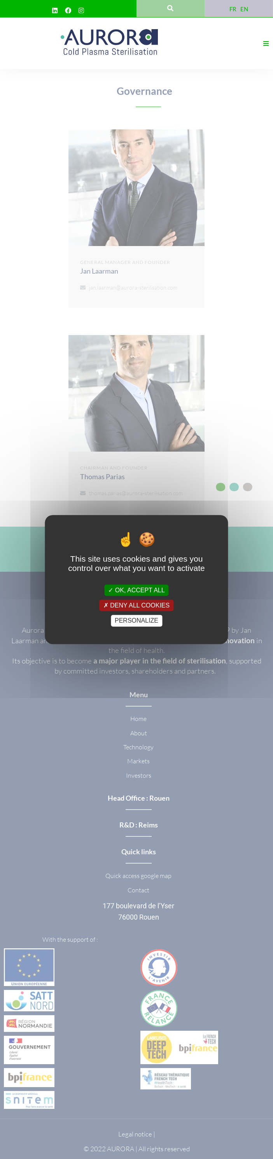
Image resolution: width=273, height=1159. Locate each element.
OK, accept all (136, 590)
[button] (266, 44)
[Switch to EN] (244, 8)
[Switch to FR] (233, 8)
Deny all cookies (136, 605)
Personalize (136, 621)
